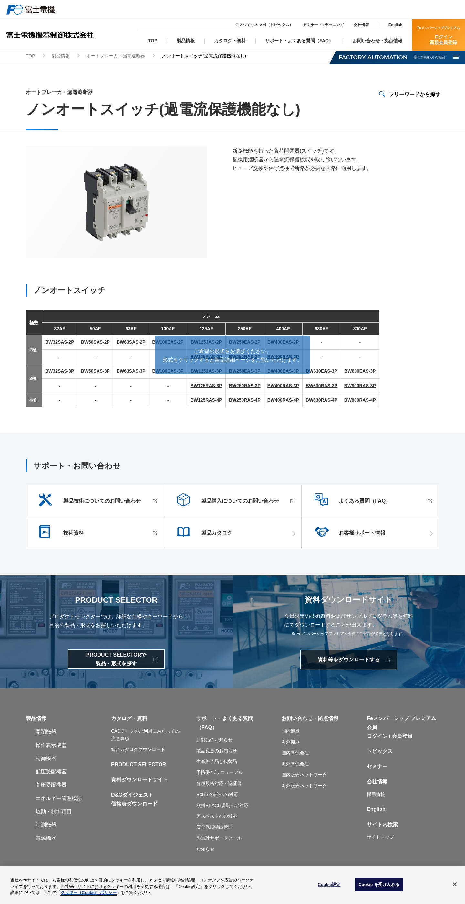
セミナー (377, 767)
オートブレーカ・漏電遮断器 (115, 56)
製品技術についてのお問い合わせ (102, 502)
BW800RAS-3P (360, 386)
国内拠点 (291, 732)
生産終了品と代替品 (216, 762)
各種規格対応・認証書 (219, 784)
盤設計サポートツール (219, 838)
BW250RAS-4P (245, 401)
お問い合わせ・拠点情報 (310, 719)
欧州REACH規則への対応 (222, 806)
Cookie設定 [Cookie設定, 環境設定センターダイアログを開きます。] (329, 886)
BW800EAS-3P (360, 372)
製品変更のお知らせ (216, 751)
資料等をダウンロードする (349, 660)
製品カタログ (216, 534)
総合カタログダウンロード (138, 750)
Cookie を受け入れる (378, 886)
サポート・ (209, 719)
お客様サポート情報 (362, 534)
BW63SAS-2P (131, 343)
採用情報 (376, 795)
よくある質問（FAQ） (365, 502)
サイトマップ (380, 837)
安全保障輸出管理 (214, 827)
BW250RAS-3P (245, 386)
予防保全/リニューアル (219, 773)
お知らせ (205, 849)
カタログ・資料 (129, 719)
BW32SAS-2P (59, 343)
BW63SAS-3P (131, 372)
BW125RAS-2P (206, 357)
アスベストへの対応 (216, 817)
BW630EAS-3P (321, 372)
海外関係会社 (295, 764)
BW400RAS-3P (283, 386)
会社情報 (361, 25)
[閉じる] (455, 886)
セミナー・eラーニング (323, 25)
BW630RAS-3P (321, 386)
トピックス (380, 752)
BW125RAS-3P (206, 386)
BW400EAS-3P (283, 372)
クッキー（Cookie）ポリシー (89, 895)
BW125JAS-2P (206, 343)
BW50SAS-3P (95, 372)
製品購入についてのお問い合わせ (240, 502)
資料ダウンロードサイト (139, 780)
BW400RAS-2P (283, 357)
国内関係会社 (295, 753)
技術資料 (73, 534)
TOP (30, 56)
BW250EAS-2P (244, 343)
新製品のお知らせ (214, 740)
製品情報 (61, 56)
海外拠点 (291, 743)
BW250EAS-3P (244, 372)
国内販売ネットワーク (304, 775)
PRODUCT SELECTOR (138, 765)
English (395, 25)
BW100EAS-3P (167, 372)
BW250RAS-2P (245, 357)
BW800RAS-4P (360, 401)
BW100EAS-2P (167, 343)
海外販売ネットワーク (304, 786)
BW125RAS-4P (206, 401)
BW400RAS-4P (283, 401)
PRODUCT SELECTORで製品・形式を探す (116, 660)
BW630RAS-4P (321, 401)
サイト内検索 (382, 825)
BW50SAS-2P (95, 343)
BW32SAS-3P (59, 372)
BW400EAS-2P (283, 343)
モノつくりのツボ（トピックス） (264, 25)
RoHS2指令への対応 (217, 795)
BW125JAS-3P (206, 372)
